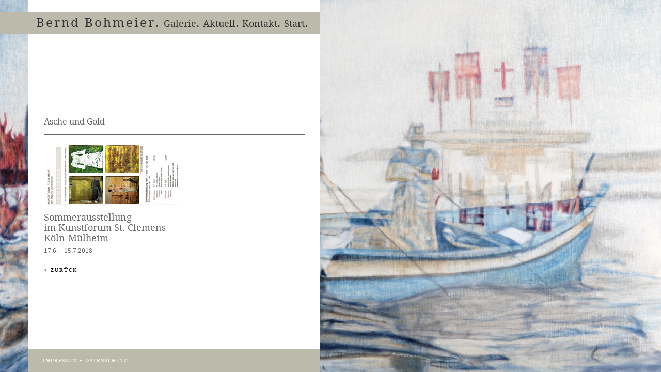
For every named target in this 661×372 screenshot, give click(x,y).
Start (294, 23)
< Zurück (60, 270)
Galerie (180, 23)
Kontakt (259, 23)
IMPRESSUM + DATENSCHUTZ (85, 360)
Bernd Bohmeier (95, 22)
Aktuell (219, 23)
